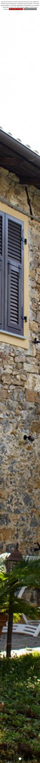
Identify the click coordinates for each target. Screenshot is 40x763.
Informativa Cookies (30, 9)
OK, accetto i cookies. (15, 9)
